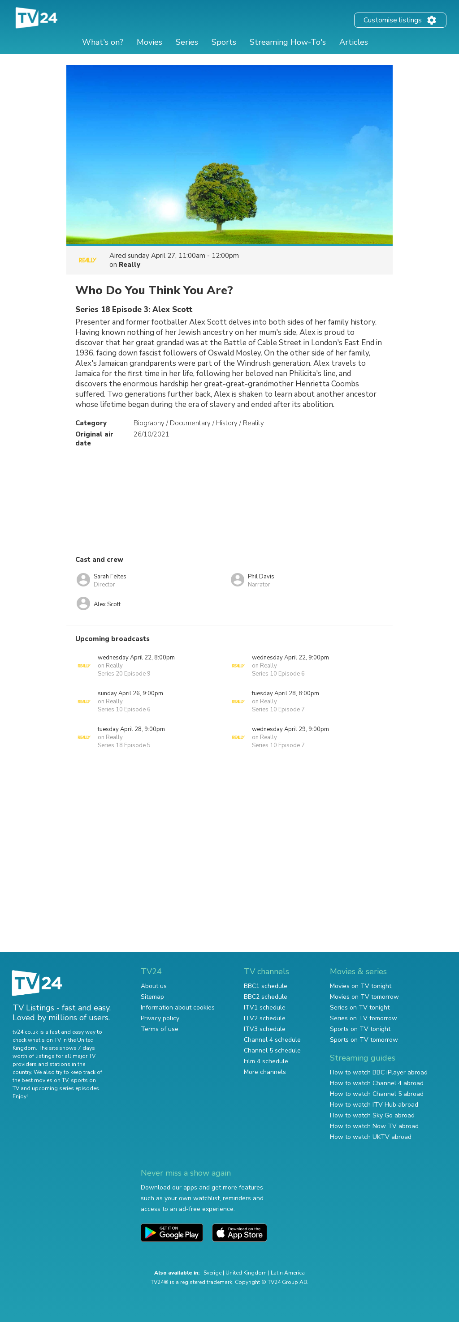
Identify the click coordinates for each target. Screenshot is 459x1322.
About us (154, 986)
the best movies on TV (40, 1080)
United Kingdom (246, 1272)
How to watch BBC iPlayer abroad (379, 1072)
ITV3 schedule (265, 1029)
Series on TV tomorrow (363, 1018)
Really (129, 264)
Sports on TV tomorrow (364, 1039)
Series (187, 42)
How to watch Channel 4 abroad (377, 1083)
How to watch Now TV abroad (374, 1126)
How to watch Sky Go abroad (372, 1115)
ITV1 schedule (265, 1007)
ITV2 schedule (265, 1018)
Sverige (212, 1272)
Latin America (288, 1272)
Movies (149, 42)
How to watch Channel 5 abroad (377, 1094)
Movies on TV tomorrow (364, 997)
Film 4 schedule (266, 1061)
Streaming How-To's (288, 42)
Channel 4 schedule (272, 1039)
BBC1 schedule (265, 986)
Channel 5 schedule (272, 1050)
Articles (353, 42)
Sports (224, 42)
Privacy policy (160, 1018)
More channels (265, 1072)
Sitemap (152, 997)
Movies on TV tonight (360, 986)
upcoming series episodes (65, 1088)
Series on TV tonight (360, 1007)
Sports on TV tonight (360, 1029)
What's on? (102, 42)
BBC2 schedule (265, 997)
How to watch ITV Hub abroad (374, 1104)
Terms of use (159, 1029)
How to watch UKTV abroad (370, 1137)
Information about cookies (178, 1007)
